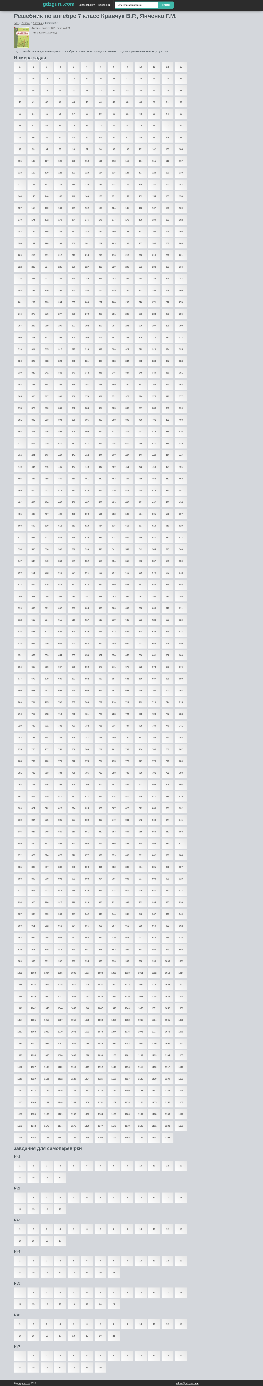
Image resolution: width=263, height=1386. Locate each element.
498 (60, 514)
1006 (73, 973)
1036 (127, 996)
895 (154, 867)
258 (154, 290)
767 (181, 749)
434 (73, 455)
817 (154, 796)
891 (100, 867)
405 (33, 431)
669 (87, 667)
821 (33, 808)
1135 (60, 1090)
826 (100, 808)
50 (154, 102)
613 (33, 620)
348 (141, 373)
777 (141, 761)
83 (73, 137)
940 (60, 914)
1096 (60, 1055)
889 (73, 867)
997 (127, 961)
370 (87, 396)
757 (47, 749)
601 (47, 608)
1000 (167, 961)
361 (141, 384)
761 (100, 749)
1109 (60, 1067)
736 (114, 726)
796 (47, 784)
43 (60, 102)
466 (154, 478)
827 (114, 808)
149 (87, 196)
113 (127, 161)
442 (181, 455)
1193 (140, 1137)
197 (33, 243)
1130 (167, 1079)
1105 (180, 1055)
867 (127, 843)
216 (114, 255)
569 (141, 573)
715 (181, 702)
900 (47, 878)
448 (87, 467)
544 (154, 549)
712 (141, 702)
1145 (19, 1102)
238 (60, 278)
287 (20, 325)
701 (167, 690)
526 (87, 537)
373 (127, 396)
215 (100, 255)
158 (33, 208)
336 (154, 361)
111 (100, 161)
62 (140, 114)
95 (60, 149)
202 (100, 243)
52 (181, 102)
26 (181, 78)
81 (46, 137)
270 (141, 302)
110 (87, 161)
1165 (113, 1114)
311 (167, 337)
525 (73, 537)
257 (141, 290)
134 (60, 184)
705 (47, 702)
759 (73, 749)
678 (33, 678)
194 (167, 231)
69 (60, 125)
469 (20, 490)
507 (181, 514)
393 (47, 420)
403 (181, 420)
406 (47, 431)
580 (114, 584)
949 (181, 914)
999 (154, 961)
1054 (19, 1020)
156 (181, 196)
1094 (33, 1055)
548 (33, 561)
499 (73, 514)
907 (141, 878)
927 (60, 902)
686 (141, 678)
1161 (60, 1114)
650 (181, 643)
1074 (113, 1031)
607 (127, 608)
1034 (100, 996)
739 (154, 726)
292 (87, 325)
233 (167, 267)
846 (20, 831)
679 (47, 678)
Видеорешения (87, 5)
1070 (60, 1031)
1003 (33, 973)
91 (181, 137)
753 (167, 737)
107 (47, 161)
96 (73, 149)
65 (181, 114)
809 (47, 796)
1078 (167, 1031)
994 (87, 961)
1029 (33, 996)
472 (60, 490)
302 (47, 337)
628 (60, 631)
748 (100, 737)
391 (20, 420)
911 (20, 890)
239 (73, 278)
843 (154, 820)
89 (154, 137)
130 (181, 172)
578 (87, 584)
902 (73, 878)
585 (181, 584)
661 (154, 655)
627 (47, 631)
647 (141, 643)
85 (100, 137)
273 (181, 302)
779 (167, 761)
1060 (100, 1020)
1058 (73, 1020)
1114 (127, 1067)
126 (127, 172)
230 (127, 267)
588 (47, 596)
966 (60, 937)
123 (87, 172)
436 (100, 455)
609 (154, 608)
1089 (140, 1043)
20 (100, 78)
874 (47, 855)
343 (73, 373)
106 (33, 161)
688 (167, 678)
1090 (154, 1043)
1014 (180, 973)
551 (73, 561)
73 (114, 125)
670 (100, 667)
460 (73, 478)
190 (114, 231)
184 (33, 231)
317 (73, 349)
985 (141, 949)
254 (100, 290)
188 (87, 231)
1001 (180, 961)
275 (33, 314)
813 (100, 796)
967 (73, 937)
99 (114, 149)
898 (20, 878)
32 (87, 90)
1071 (73, 1031)
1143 (167, 1090)
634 (141, 631)
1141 (140, 1090)
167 (154, 208)
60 (114, 114)
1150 (87, 1102)
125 (114, 172)
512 (73, 525)
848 (47, 831)
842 (141, 820)
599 (20, 608)
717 (33, 714)
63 (154, 114)
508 (20, 525)
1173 (46, 1126)
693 (60, 690)
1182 (167, 1126)
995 (100, 961)
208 (181, 243)
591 (87, 596)
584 (167, 584)
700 (154, 690)
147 (60, 196)
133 (47, 184)
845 (181, 820)
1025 (154, 984)
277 (60, 314)
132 (33, 184)
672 (127, 667)
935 (167, 902)
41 (33, 102)
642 (73, 643)
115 (154, 161)
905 (114, 878)
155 (167, 196)
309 (141, 337)
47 (114, 102)
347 (127, 373)
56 (60, 114)
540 (100, 549)
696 (100, 690)
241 (100, 278)
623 (167, 620)
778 (154, 761)
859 (20, 843)
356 (73, 384)
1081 (33, 1043)
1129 (154, 1079)
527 (100, 537)
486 (73, 502)
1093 (19, 1055)
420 (60, 443)
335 (141, 361)
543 (141, 549)
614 (47, 620)
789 (127, 773)
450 (114, 467)
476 (114, 490)
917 (100, 890)
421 (73, 443)
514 (100, 525)
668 (73, 667)
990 (33, 961)
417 (20, 443)
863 (73, 843)
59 (100, 114)
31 (73, 90)
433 (60, 455)
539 (87, 549)
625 (20, 631)
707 (73, 702)
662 (167, 655)
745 (60, 737)
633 (127, 631)
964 (33, 937)
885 (20, 867)
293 (100, 325)
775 (114, 761)
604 (87, 608)
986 (154, 949)
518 (154, 525)
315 (47, 349)
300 (20, 337)
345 (100, 373)
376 (167, 396)
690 (20, 690)
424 (114, 443)
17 (60, 78)
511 (60, 525)
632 (114, 631)
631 (100, 631)
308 (127, 337)
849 (60, 831)
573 (20, 584)
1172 (33, 1126)
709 (100, 702)
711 (127, 702)
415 (167, 431)
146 (47, 196)
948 (167, 914)
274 (20, 314)
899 (33, 878)
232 (154, 267)
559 (181, 561)
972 (141, 937)
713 (154, 702)
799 (87, 784)
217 (127, 255)
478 (141, 490)
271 (154, 302)
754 (181, 737)
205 (141, 243)
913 (47, 890)
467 (167, 478)
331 (87, 361)
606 (114, 608)
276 (47, 314)
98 (100, 149)
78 (181, 125)
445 (47, 467)
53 (20, 114)
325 (181, 349)
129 (167, 172)
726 (154, 714)
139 (127, 184)
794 (20, 784)
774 (100, 761)
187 (73, 231)
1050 (140, 1008)
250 (47, 290)
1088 (127, 1043)
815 (127, 796)
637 (181, 631)
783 (47, 773)
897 (181, 867)
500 (87, 514)
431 (33, 455)
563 (60, 573)
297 (154, 325)
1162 (73, 1114)
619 (114, 620)
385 (114, 408)
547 (20, 561)
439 (141, 455)
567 (114, 573)
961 (167, 926)
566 (100, 573)
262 (33, 302)
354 (47, 384)
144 (20, 196)
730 (33, 726)
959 (141, 926)
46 (100, 102)
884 (181, 855)
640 (47, 643)
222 (20, 267)
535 (33, 549)
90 (167, 137)
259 (167, 290)
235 (20, 278)
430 (20, 455)
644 (100, 643)
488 (100, 502)
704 (33, 702)
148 (73, 196)
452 (141, 467)
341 (47, 373)
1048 (113, 1008)
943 (100, 914)
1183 (180, 1126)
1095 (46, 1055)
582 (141, 584)
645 (114, 643)
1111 (87, 1067)
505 (154, 514)
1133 (33, 1090)
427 (154, 443)
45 (87, 102)
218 (141, 255)
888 (60, 867)
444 (33, 467)
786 (87, 773)
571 (167, 573)
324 (167, 349)
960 (154, 926)
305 (87, 337)
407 (60, 431)
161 (73, 208)
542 (127, 549)
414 (154, 431)
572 (181, 573)
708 (87, 702)
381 (60, 408)
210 (33, 255)
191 (127, 231)
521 (20, 537)
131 (20, 184)
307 (114, 337)
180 (154, 220)
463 (114, 478)
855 (141, 831)
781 (20, 773)
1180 (140, 1126)
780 (181, 761)
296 (141, 325)
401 (154, 420)
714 (167, 702)
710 (114, 702)
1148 (60, 1102)
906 (127, 878)
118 (20, 172)
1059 (87, 1020)
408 (73, 431)
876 (73, 855)
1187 (60, 1137)
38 (167, 90)
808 (33, 796)
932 (127, 902)
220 (167, 255)
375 (154, 396)
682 (87, 678)
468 (181, 478)
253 (87, 290)
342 (60, 373)
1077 (154, 1031)
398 (114, 420)
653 (47, 655)
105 (20, 161)
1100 (113, 1055)
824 (73, 808)
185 (47, 231)
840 (114, 820)
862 (60, 843)
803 (141, 784)
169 (181, 208)
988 (181, 949)
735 (100, 726)
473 (73, 490)
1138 (100, 1090)
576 (60, 584)
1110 (73, 1067)
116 (167, 161)
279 (87, 314)
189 (100, 231)
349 (154, 373)
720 (73, 714)
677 (20, 678)
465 (141, 478)
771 (60, 761)
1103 (154, 1055)
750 (127, 737)
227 (87, 267)
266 (87, 302)
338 (181, 361)
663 (181, 655)
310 (154, 337)
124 (100, 172)
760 (87, 749)
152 (127, 196)
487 (87, 502)
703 (20, 702)
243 (127, 278)
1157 (180, 1102)
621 (141, 620)
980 (73, 949)
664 (20, 667)
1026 (167, 984)
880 (127, 855)
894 (141, 867)
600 (33, 608)
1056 (46, 1020)
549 (47, 561)
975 (181, 937)
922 (167, 890)
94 (46, 149)
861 (47, 843)
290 (60, 325)
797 (60, 784)
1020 (87, 984)
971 (127, 937)
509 (33, 525)
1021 (100, 984)
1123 (73, 1079)
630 (87, 631)
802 (127, 784)
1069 (46, 1031)
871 (181, 843)
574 (33, 584)
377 (181, 396)
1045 (73, 1008)
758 (60, 749)
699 (141, 690)
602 (60, 608)
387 (141, 408)
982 (100, 949)
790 (141, 773)
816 (141, 796)
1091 (167, 1043)
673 (141, 667)
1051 (154, 1008)
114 (141, 161)
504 (141, 514)
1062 (127, 1020)
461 (87, 478)
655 (73, 655)
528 (114, 537)
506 (167, 514)
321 (127, 349)
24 (154, 78)
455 (181, 467)
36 (140, 90)
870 (167, 843)
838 (87, 820)
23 (140, 78)
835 (47, 820)
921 (154, 890)
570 (154, 573)
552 (87, 561)
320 (114, 349)
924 (20, 902)
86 (114, 137)
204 (127, 243)
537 (60, 549)
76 (154, 125)
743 (33, 737)
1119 (19, 1079)
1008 (100, 973)
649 (167, 643)
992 (60, 961)
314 (33, 349)
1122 (60, 1079)
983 (114, 949)
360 (127, 384)
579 (100, 584)
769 (33, 761)
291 (73, 325)
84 (87, 137)
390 (181, 408)
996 (114, 961)
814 (114, 796)
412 (127, 431)
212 (60, 255)
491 (141, 502)
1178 (113, 1126)
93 (33, 149)
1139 (113, 1090)
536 (47, 549)
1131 (180, 1079)
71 (87, 125)
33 (100, 90)
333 (114, 361)
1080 (19, 1043)
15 (33, 78)
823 (60, 808)
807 (20, 796)
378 (20, 408)
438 (127, 455)
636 (167, 631)
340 (33, 373)
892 (114, 867)
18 (73, 78)
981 (87, 949)
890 (87, 867)
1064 (154, 1020)
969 (100, 937)
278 (73, 314)
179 (141, 220)
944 (114, 914)
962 (181, 926)
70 (73, 125)
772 (73, 761)
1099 (100, 1055)
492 (154, 502)
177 (114, 220)
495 (20, 514)
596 (154, 596)
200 (73, 243)
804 (154, 784)
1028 (19, 996)
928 (73, 902)
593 (114, 596)
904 (100, 878)
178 (127, 220)
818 (167, 796)
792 (167, 773)
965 (47, 937)
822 (47, 808)
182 (181, 220)
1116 (154, 1067)
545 (167, 549)
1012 (154, 973)
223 (33, 267)
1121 (46, 1079)
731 (47, 726)
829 (141, 808)
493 (167, 502)
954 (73, 926)
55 (46, 114)
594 (127, 596)
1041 (19, 1008)
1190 (100, 1137)
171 (33, 220)
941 (73, 914)
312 (181, 337)
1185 (33, 1137)
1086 (100, 1043)
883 (167, 855)
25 (167, 78)
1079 (180, 1031)
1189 (87, 1137)
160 (60, 208)
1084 (73, 1043)
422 (87, 443)
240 (87, 278)
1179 (127, 1126)
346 (114, 373)
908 (154, 878)
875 (60, 855)
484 (47, 502)
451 (127, 467)
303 (60, 337)
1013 (167, 973)
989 (20, 961)
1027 (180, 984)
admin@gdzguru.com (187, 1383)
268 (114, 302)
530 (141, 537)
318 (87, 349)
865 (100, 843)
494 (181, 502)
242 (114, 278)
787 (100, 773)
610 (167, 608)
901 (60, 878)
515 (114, 525)
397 (100, 420)
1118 (180, 1067)
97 (87, 149)
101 (141, 149)
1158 (19, 1114)
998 (141, 961)
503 (127, 514)
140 (141, 184)
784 (60, 773)
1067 (19, 1031)
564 (73, 573)
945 (127, 914)
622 (154, 620)
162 (87, 208)
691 (33, 690)
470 (33, 490)
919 (127, 890)
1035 (113, 996)
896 (167, 867)
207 (167, 243)
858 (181, 831)
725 (141, 714)
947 (154, 914)
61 (127, 114)
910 (181, 878)
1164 (100, 1114)
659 (127, 655)
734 (87, 726)
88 (140, 137)
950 (20, 926)
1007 (87, 973)
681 (73, 678)
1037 (140, 996)
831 (167, 808)
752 (154, 737)
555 (127, 561)
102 (154, 149)
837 (73, 820)
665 (33, 667)
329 (60, 361)
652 (33, 655)
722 (100, 714)
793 (181, 773)
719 (60, 714)
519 (167, 525)
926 (47, 902)
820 (20, 808)
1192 (127, 1137)
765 (154, 749)
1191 (113, 1137)
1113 (113, 1067)
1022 (113, 984)
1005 (60, 973)
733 (73, 726)
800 (100, 784)
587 (33, 596)
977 (33, 949)
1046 (87, 1008)
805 (167, 784)
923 (181, 890)
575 (47, 584)
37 (154, 90)
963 (20, 937)
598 (181, 596)
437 (114, 455)
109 (73, 161)
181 (167, 220)
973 (154, 937)
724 (127, 714)
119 (33, 172)
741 (181, 726)
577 (73, 584)
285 (167, 314)
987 (167, 949)
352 (20, 384)
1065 (167, 1020)
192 (141, 231)
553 (100, 561)
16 (46, 78)
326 (20, 361)
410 (100, 431)
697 (114, 690)
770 (47, 761)
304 (73, 337)
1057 (60, 1020)
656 (87, 655)
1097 (73, 1055)
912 (33, 890)
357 (87, 384)
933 (141, 902)
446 (60, 467)
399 (127, 420)
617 (87, 620)
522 (33, 537)
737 (127, 726)
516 (127, 525)
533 (181, 537)
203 (114, 243)
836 (60, 820)
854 (127, 831)
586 (20, 596)
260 (181, 290)
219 (154, 255)
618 (100, 620)
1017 (46, 984)
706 (60, 702)
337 (167, 361)
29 (46, 90)
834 (33, 820)
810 (60, 796)
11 (154, 67)
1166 (127, 1114)
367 (47, 396)
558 (167, 561)
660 (141, 655)
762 (114, 749)
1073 (100, 1031)
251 (60, 290)
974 (167, 937)
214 (87, 255)
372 (114, 396)
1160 (46, 1114)
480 (167, 490)
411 (114, 431)
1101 (127, 1055)
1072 (87, 1031)
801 (114, 784)
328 (47, 361)
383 (87, 408)
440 (154, 455)
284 (154, 314)
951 (33, 926)
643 (87, 643)
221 (181, 255)
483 (33, 502)
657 (100, 655)
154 (154, 196)
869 (154, 843)
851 (87, 831)
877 (87, 855)
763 (127, 749)
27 (20, 90)
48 (127, 102)
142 (167, 184)
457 (33, 478)
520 (181, 525)
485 (60, 502)
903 (87, 878)
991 (47, 961)
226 (73, 267)
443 (20, 467)
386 (127, 408)
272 (167, 302)
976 (20, 949)
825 (87, 808)
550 (60, 561)
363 (167, 384)
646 (127, 643)
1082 (46, 1043)
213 (73, 255)
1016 (33, 984)
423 (100, 443)
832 (181, 808)
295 (127, 325)
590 (73, 596)
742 (20, 737)
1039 (167, 996)
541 (114, 549)
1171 (19, 1126)
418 (33, 443)
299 (181, 325)
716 (20, 714)
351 (181, 373)
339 (20, 373)
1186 (46, 1137)
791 (154, 773)
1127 (127, 1079)
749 (114, 737)
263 (47, 302)
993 (73, 961)
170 (20, 220)
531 (154, 537)
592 (100, 596)
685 (127, 678)
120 (47, 172)
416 (181, 431)
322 (141, 349)
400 (141, 420)
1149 (73, 1102)
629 (73, 631)
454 (167, 467)
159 (47, 208)
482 (20, 502)
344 (87, 373)
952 (47, 926)
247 (181, 278)
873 (33, 855)
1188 (73, 1137)
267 (100, 302)
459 (60, 478)
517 (141, 525)
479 (154, 490)
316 (60, 349)
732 (60, 726)
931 (114, 902)
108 (60, 161)
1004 (46, 973)
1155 (154, 1102)
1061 (113, 1020)
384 (100, 408)
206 (154, 243)
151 (114, 196)
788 (114, 773)
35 (127, 90)
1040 (180, 996)
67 (33, 125)
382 (73, 408)
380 (47, 408)
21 (114, 78)
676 (181, 667)
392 (33, 420)
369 (73, 396)
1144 (180, 1090)
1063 (140, 1020)
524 (60, 537)
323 (154, 349)
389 (167, 408)
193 (154, 231)
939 (47, 914)
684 (114, 678)
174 (73, 220)
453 (154, 467)
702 (181, 690)
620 (127, 620)
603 (73, 608)
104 (181, 149)
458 (47, 478)
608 (141, 608)
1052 (167, 1008)
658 (114, 655)
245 (154, 278)
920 (141, 890)
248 (20, 290)
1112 (100, 1067)
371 (100, 396)
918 (114, 890)
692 (47, 690)
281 (114, 314)
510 (47, 525)
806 (181, 784)
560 (20, 573)
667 (60, 667)
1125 (100, 1079)
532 (167, 537)
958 (127, 926)
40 (20, 102)
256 (127, 290)
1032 (73, 996)
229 (114, 267)
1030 (46, 996)
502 (114, 514)
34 (114, 90)
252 (73, 290)
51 (167, 102)
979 (60, 949)
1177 (100, 1126)
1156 (167, 1102)
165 (127, 208)
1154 (140, 1102)
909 (167, 878)
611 (181, 608)
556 (141, 561)
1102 (140, 1055)
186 (60, 231)
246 (167, 278)
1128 (140, 1079)
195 (181, 231)
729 (20, 726)
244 (141, 278)
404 (20, 431)
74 (127, 125)
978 (47, 949)
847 (33, 831)
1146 (33, 1102)
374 (141, 396)
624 (181, 620)
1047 (100, 1008)
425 (127, 443)
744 (47, 737)
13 (181, 67)
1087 (113, 1043)
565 (87, 573)
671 (114, 667)
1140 (127, 1090)
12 (167, 67)
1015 (19, 984)
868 (141, 843)
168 (167, 208)
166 (141, 208)
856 (154, 831)
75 (140, 125)
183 (20, 231)
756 (33, 749)
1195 (167, 1137)
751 (141, 737)
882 (154, 855)
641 (60, 643)
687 (154, 678)
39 (181, 90)
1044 (60, 1008)
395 (73, 420)
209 (20, 255)
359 (114, 384)
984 (127, 949)
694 (73, 690)
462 (100, 478)
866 (114, 843)
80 (33, 137)
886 (33, 867)
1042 (33, 1008)
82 (60, 137)
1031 (60, 996)
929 (87, 902)
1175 (73, 1126)
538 (73, 549)
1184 (19, 1137)
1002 (19, 973)
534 (20, 549)
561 (33, 573)
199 (60, 243)
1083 (60, 1043)
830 (154, 808)
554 (114, 561)
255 (114, 290)
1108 (46, 1067)
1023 (127, 984)
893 (127, 867)
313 (20, 349)
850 (73, 831)
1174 (60, 1126)
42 (46, 102)
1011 (140, 973)
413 (141, 431)
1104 (167, 1055)
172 (47, 220)
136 (87, 184)
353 (33, 384)
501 (100, 514)
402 (167, 420)
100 (127, 149)
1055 (33, 1020)
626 (33, 631)
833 (20, 820)
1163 (87, 1114)
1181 (154, 1126)
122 (73, 172)
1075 (127, 1031)
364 (181, 384)
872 (20, 855)
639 (33, 643)
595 (141, 596)
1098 (87, 1055)
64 (167, 114)
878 (100, 855)
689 (181, 678)
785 (73, 773)
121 (60, 172)
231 (141, 267)
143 (181, 184)
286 (181, 314)
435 (87, 455)
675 (167, 667)
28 (33, 90)
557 (154, 561)
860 (33, 843)
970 (114, 937)
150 (100, 196)
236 (33, 278)
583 (154, 584)
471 (47, 490)
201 (87, 243)
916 (87, 890)
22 (127, 78)
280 (100, 314)
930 (100, 902)
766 (167, 749)
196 (20, 243)
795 (33, 784)
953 (60, 926)
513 (87, 525)
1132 (19, 1090)
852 (100, 831)
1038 (154, 996)
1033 (87, 996)
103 (167, 149)
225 (60, 267)
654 (60, 655)
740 (167, 726)
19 (87, 78)
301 (33, 337)
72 (100, 125)
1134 (46, 1090)
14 (20, 78)
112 (114, 161)
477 (127, 490)
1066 (180, 1020)
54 (33, 114)
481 (181, 490)
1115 (140, 1067)
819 (181, 796)
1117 (167, 1067)
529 (127, 537)
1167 (140, 1114)
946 (141, 914)
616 (73, 620)
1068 (33, 1031)
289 (47, 325)
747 (87, 737)
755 (20, 749)
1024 (140, 984)
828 (127, 808)
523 (47, 537)
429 (181, 443)
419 (47, 443)
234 (181, 267)
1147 (46, 1102)
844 (167, 820)
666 (47, 667)
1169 (167, 1114)
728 (181, 714)
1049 (127, 1008)
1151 (100, 1102)
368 (60, 396)
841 (127, 820)
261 (20, 302)
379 (33, 408)
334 (127, 361)
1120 (33, 1079)
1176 (87, 1126)
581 (127, 584)
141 (154, 184)
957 (114, 926)
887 (47, 867)
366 (33, 396)
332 (100, 361)
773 (87, 761)
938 (33, 914)
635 (154, 631)
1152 (113, 1102)
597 (167, 596)
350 (167, 373)
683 (100, 678)
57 (73, 114)
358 (100, 384)
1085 (87, 1043)
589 (60, 596)
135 (73, 184)
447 (73, 467)
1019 (73, 984)
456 (20, 478)
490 (127, 502)
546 (181, 549)
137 (100, 184)
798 (73, 784)
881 (141, 855)
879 (114, 855)
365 (20, 396)
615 (60, 620)
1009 (113, 973)
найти (166, 5)
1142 (154, 1090)
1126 (113, 1079)
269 (127, 302)
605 (100, 608)
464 (127, 478)
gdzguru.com (58, 4)
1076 (140, 1031)
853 (114, 831)
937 (20, 914)
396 (87, 420)
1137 (87, 1090)
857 (167, 831)
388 (154, 408)
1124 (87, 1079)
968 (87, 937)
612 (20, 620)
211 (47, 255)
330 (73, 361)
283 (141, 314)
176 (100, 220)
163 (100, 208)
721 (87, 714)
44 (73, 102)
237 (47, 278)
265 (73, 302)
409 (87, 431)
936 (181, 902)
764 (141, 749)
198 (47, 243)
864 (87, 843)
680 (60, 678)
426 (141, 443)
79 (20, 137)
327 (33, 361)
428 (167, 443)
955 (87, 926)
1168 (154, 1114)
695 (87, 690)
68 (46, 125)
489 (114, 502)
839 (100, 820)
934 (154, 902)
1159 (33, 1114)
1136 (73, 1090)
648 (154, 643)
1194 (154, 1137)
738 (141, 726)
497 (47, 514)
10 (140, 67)
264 (60, 302)
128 (154, 172)
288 (33, 325)
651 (20, 655)
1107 (33, 1067)
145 (33, 196)
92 (20, 149)
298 (167, 325)
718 (47, 714)
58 (87, 114)
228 (100, 267)
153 (141, 196)
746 (73, 737)
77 (167, 125)
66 (20, 125)
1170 (180, 1114)
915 (73, 890)
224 (47, 267)
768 (20, 761)
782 (33, 773)
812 (87, 796)
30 (60, 90)
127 (141, 172)
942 (87, 914)
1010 (127, 973)
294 (114, 325)
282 (127, 314)
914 (60, 890)
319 (100, 349)
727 (167, 714)
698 (127, 690)
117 (181, 161)
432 (47, 455)
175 (87, 220)
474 (87, 490)
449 (100, 467)
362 (154, 384)
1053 (180, 1008)
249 (33, 290)
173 (60, 220)
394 (60, 420)
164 (114, 208)
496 (33, 514)
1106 (19, 1067)
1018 (60, 984)
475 (100, 490)
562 (47, 573)
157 (20, 208)
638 (20, 643)
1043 (46, 1008)
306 (100, 337)
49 (140, 102)
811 (73, 796)
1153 (127, 1102)
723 (114, 714)
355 (60, 384)
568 (127, 573)
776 (127, 761)
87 (127, 137)
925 (33, 902)
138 (114, 184)
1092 (180, 1043)
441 (167, 455)
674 (154, 667)
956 (100, 926)
